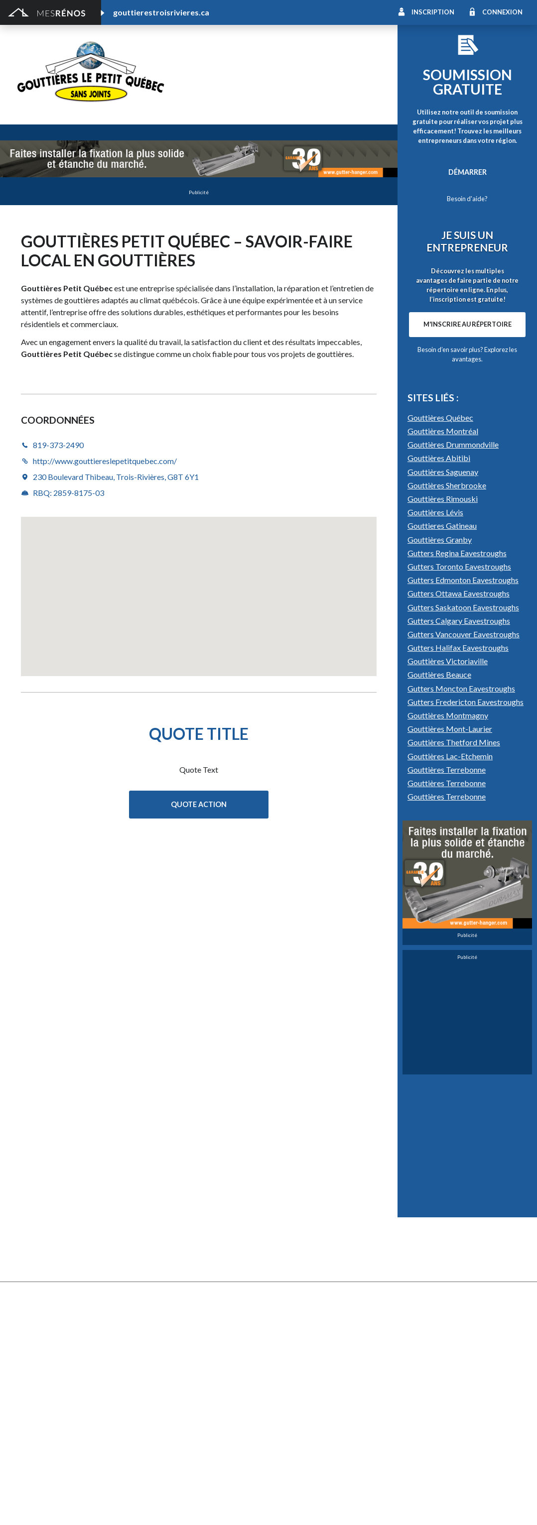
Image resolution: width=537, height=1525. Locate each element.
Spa (21, 1425)
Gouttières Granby (439, 798)
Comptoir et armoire (301, 1185)
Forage (153, 1213)
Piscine (27, 1449)
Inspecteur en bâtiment (179, 1384)
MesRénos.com (100, 1505)
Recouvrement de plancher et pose (324, 1240)
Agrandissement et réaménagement (73, 1357)
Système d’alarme (422, 1267)
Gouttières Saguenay (442, 730)
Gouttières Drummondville (453, 703)
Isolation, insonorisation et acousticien (457, 1226)
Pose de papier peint (175, 1411)
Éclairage (30, 1370)
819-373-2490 (206, 94)
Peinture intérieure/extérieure (65, 1411)
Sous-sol (409, 1213)
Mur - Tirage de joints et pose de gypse (457, 1294)
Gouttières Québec (440, 676)
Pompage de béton (46, 1463)
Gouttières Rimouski (442, 757)
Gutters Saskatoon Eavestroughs (463, 866)
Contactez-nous (498, 1505)
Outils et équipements (177, 1398)
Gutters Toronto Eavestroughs (459, 825)
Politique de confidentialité (284, 1505)
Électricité (158, 1370)
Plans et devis (38, 1343)
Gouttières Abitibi (438, 716)
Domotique (286, 1213)
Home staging (290, 1199)
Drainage (30, 1226)
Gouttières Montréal (442, 690)
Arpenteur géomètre (176, 1357)
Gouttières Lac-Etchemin (450, 1015)
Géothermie (287, 1226)
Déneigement (164, 1199)
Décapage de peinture (51, 1254)
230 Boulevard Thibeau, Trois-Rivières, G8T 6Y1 (116, 476)
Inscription (432, 12)
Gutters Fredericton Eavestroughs (465, 960)
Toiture (154, 1267)
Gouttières (160, 1226)
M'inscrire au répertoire (467, 454)
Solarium (29, 1267)
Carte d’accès (416, 1281)
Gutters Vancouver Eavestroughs (463, 893)
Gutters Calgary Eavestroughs (458, 879)
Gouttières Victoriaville (447, 920)
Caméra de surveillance (304, 1294)
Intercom (410, 1254)
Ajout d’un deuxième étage (184, 1343)
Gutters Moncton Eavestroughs (461, 947)
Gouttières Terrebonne (446, 1028)
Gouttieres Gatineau (442, 784)
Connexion (502, 12)
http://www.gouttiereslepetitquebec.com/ (310, 94)
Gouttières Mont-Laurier (449, 987)
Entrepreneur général (50, 1384)
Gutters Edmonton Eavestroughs (463, 838)
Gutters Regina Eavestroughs (457, 812)
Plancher (282, 1254)
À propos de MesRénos (445, 1505)
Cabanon (156, 1185)
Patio (24, 1240)
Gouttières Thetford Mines (453, 1001)
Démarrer (467, 172)
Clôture (28, 1199)
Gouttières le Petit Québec (263, 69)
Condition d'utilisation (214, 1505)
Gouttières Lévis (435, 771)
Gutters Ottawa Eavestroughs (458, 852)
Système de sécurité (300, 1267)
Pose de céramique (425, 1185)
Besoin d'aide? (467, 199)
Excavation (33, 1213)
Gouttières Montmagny (447, 974)
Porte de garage (168, 1254)
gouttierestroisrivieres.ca (161, 12)
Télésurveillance (293, 1281)
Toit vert (30, 1281)
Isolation (30, 1398)
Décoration (413, 1199)
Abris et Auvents (43, 1185)
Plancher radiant (421, 1240)
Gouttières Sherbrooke (446, 744)
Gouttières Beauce (439, 933)
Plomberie (158, 1449)
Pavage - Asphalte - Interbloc (189, 1240)
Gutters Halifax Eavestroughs (458, 906)
